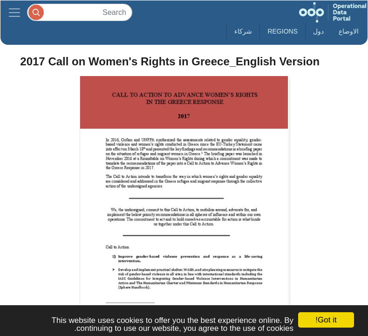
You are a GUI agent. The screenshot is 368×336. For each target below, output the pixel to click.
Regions (282, 31)
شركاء (243, 31)
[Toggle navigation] (14, 12)
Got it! (325, 319)
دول (318, 31)
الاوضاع (349, 31)
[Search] (79, 12)
